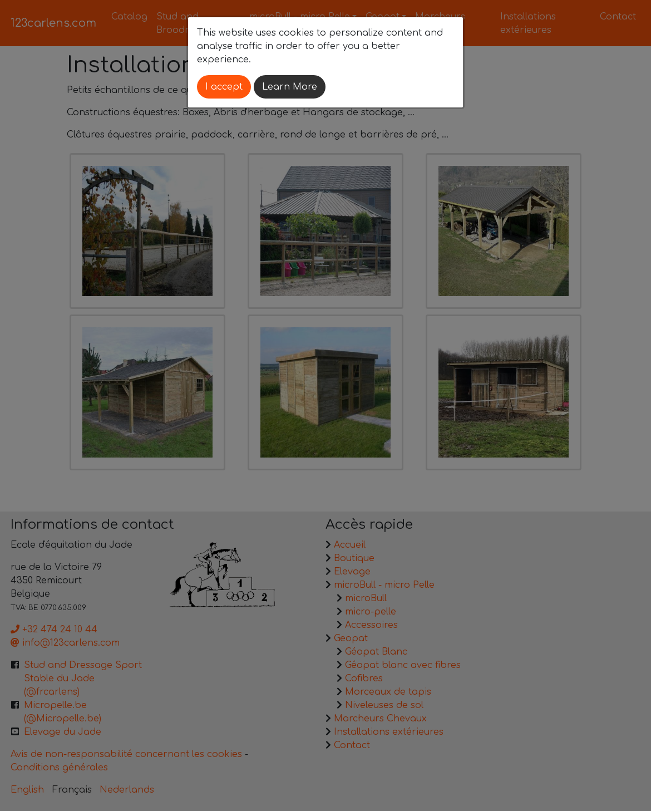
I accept (224, 87)
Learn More (289, 87)
